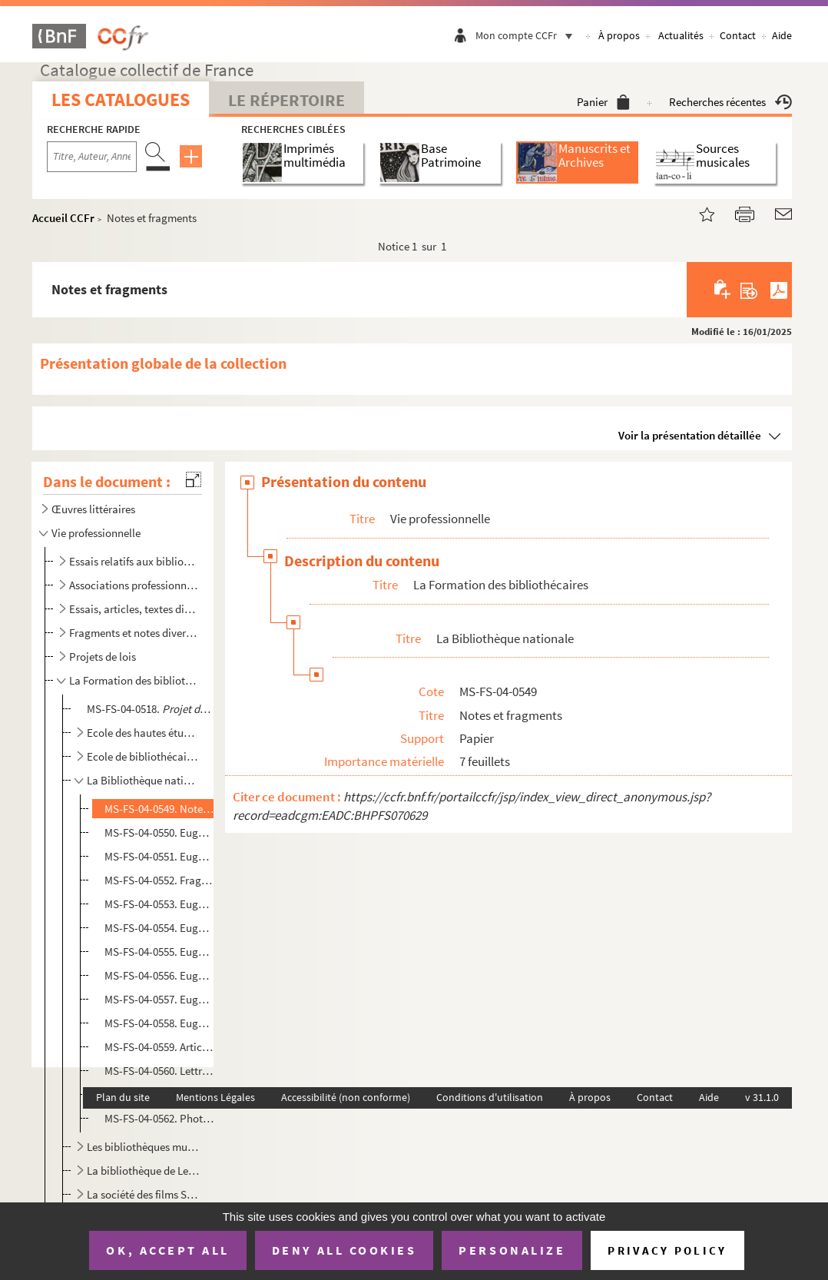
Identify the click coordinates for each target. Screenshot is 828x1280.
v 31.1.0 (762, 1097)
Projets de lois (102, 656)
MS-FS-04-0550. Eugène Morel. (159, 832)
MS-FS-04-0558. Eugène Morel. (159, 1023)
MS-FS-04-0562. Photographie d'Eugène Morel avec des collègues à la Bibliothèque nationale (159, 1118)
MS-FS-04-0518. (149, 708)
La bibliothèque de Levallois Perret (143, 1170)
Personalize (512, 1250)
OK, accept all (167, 1250)
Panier (603, 102)
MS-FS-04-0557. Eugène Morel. (159, 999)
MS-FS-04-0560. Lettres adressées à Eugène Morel (159, 1070)
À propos (619, 35)
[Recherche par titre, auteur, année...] (92, 156)
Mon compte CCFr (527, 35)
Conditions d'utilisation (489, 1097)
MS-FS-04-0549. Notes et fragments (159, 808)
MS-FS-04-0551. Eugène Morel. (159, 856)
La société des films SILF (143, 1194)
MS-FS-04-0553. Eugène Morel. (159, 904)
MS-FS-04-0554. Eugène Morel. (159, 927)
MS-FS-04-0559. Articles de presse (159, 1047)
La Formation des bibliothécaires (133, 680)
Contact (738, 35)
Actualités (681, 35)
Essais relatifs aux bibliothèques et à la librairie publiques (133, 561)
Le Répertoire (286, 100)
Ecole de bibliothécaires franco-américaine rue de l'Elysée (143, 756)
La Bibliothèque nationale (143, 780)
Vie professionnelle (96, 533)
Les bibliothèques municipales (143, 1146)
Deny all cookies (344, 1250)
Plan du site (123, 1097)
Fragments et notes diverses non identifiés (133, 632)
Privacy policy (667, 1250)
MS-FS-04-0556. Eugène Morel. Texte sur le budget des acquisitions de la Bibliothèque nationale (159, 975)
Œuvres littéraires (93, 509)
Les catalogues (120, 99)
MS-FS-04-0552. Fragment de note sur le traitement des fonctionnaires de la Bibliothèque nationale (159, 880)
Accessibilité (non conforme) (345, 1097)
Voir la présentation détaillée (689, 435)
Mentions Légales (215, 1097)
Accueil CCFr (63, 218)
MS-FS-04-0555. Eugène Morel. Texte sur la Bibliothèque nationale (159, 951)
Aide (782, 35)
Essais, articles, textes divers (133, 609)
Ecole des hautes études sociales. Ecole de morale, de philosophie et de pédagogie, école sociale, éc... (143, 732)
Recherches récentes (730, 102)
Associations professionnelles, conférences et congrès (133, 585)
